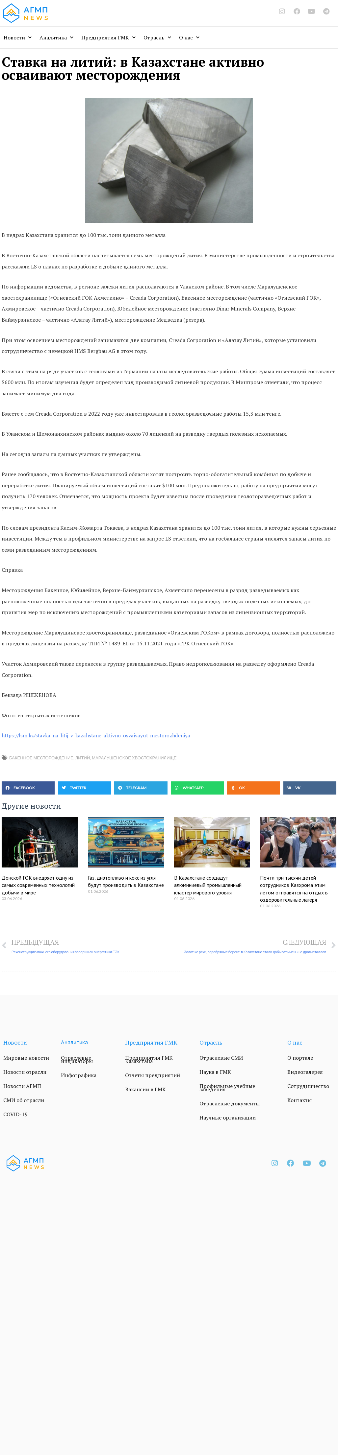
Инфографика (78, 1075)
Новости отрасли (24, 1071)
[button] (28, 788)
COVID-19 (15, 1114)
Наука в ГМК (215, 1071)
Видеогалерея (305, 1071)
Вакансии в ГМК (145, 1089)
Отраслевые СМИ (221, 1057)
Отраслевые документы (229, 1103)
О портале (300, 1057)
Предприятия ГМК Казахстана (149, 1059)
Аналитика (56, 37)
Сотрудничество (308, 1086)
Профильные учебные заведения (227, 1087)
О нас (189, 37)
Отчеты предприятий (152, 1075)
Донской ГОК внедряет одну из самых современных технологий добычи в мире (38, 885)
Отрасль (157, 37)
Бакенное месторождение (41, 757)
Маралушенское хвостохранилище (134, 757)
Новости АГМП (22, 1086)
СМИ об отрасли (23, 1100)
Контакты (299, 1100)
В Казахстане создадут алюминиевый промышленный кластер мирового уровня (208, 885)
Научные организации (227, 1117)
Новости (18, 37)
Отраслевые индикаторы (77, 1059)
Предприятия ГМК (108, 37)
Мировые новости (26, 1057)
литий (82, 757)
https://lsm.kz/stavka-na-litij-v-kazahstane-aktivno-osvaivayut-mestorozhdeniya (98, 735)
